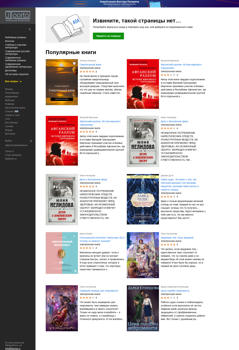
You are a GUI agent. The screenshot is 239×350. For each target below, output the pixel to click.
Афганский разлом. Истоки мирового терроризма (181, 66)
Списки (9, 111)
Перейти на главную (108, 36)
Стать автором (13, 155)
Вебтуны (10, 100)
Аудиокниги (11, 96)
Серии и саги (12, 115)
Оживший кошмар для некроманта (99, 290)
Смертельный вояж (90, 64)
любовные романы (15, 37)
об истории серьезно (17, 74)
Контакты (10, 133)
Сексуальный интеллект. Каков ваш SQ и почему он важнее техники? (102, 239)
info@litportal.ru (12, 348)
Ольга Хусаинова (169, 234)
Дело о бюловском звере (174, 121)
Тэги (7, 118)
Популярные (12, 92)
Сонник (9, 126)
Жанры (9, 89)
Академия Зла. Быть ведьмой (177, 237)
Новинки (9, 104)
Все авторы (11, 122)
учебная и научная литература (15, 46)
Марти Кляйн (86, 234)
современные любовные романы (15, 59)
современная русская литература (17, 52)
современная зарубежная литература (18, 65)
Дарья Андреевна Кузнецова (174, 287)
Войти (8, 140)
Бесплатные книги (15, 107)
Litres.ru (9, 151)
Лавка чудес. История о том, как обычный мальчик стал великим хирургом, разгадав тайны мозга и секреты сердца (180, 184)
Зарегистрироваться (16, 145)
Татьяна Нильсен (88, 60)
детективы (11, 70)
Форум (8, 130)
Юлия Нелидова (168, 117)
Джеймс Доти (167, 175)
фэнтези (9, 41)
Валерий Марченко (170, 60)
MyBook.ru (11, 158)
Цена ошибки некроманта (175, 290)
